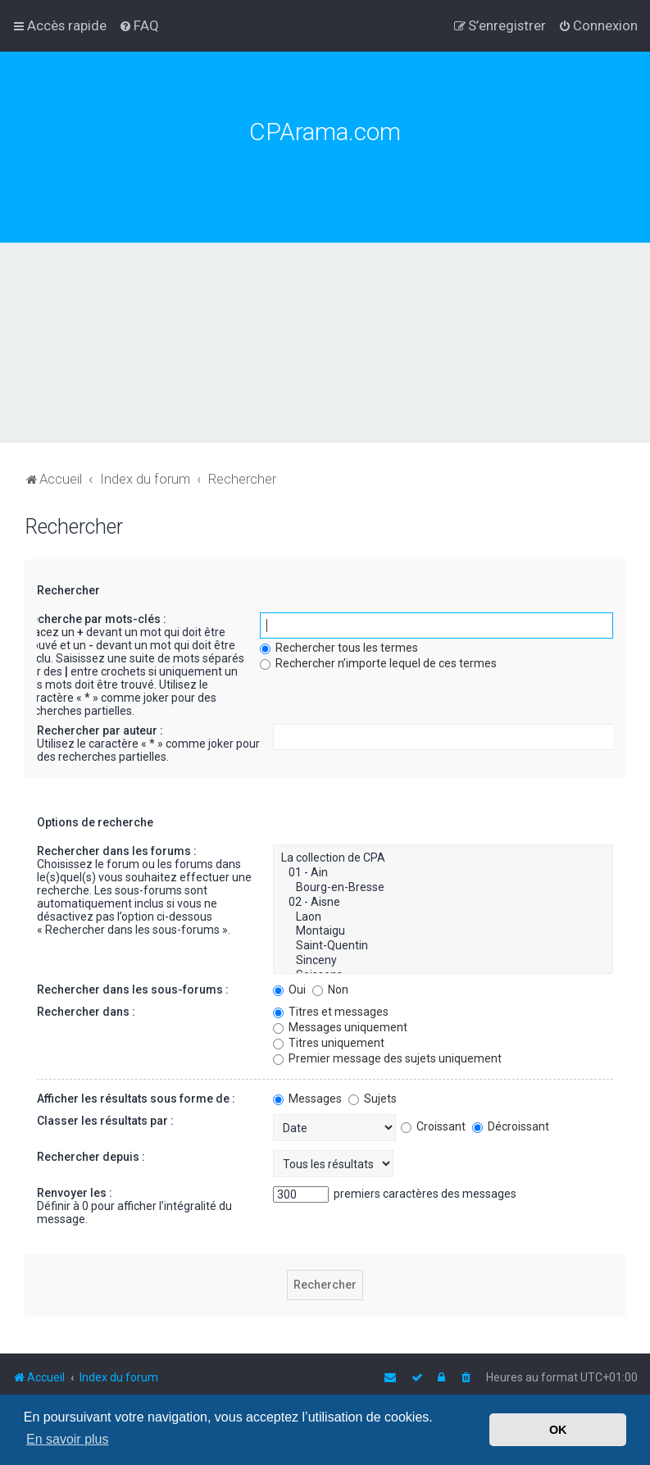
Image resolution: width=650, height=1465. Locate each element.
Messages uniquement (340, 1027)
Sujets (372, 1098)
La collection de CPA (443, 858)
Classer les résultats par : (105, 1120)
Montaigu (443, 931)
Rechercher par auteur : (100, 730)
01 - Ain (443, 873)
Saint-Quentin (443, 946)
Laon (443, 917)
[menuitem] (139, 25)
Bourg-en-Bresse (443, 887)
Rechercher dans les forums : (117, 851)
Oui (289, 989)
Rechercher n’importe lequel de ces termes (378, 663)
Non (330, 989)
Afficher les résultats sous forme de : (136, 1098)
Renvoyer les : (74, 1192)
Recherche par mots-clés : (95, 619)
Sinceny (443, 960)
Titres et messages (331, 1011)
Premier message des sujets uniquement (387, 1058)
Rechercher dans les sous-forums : (133, 989)
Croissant (433, 1126)
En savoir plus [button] (67, 1439)
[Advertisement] (325, 365)
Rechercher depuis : (91, 1156)
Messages (307, 1098)
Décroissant (510, 1126)
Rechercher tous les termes (339, 647)
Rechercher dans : (86, 1011)
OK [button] (558, 1429)
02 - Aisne (443, 902)
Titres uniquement (328, 1042)
